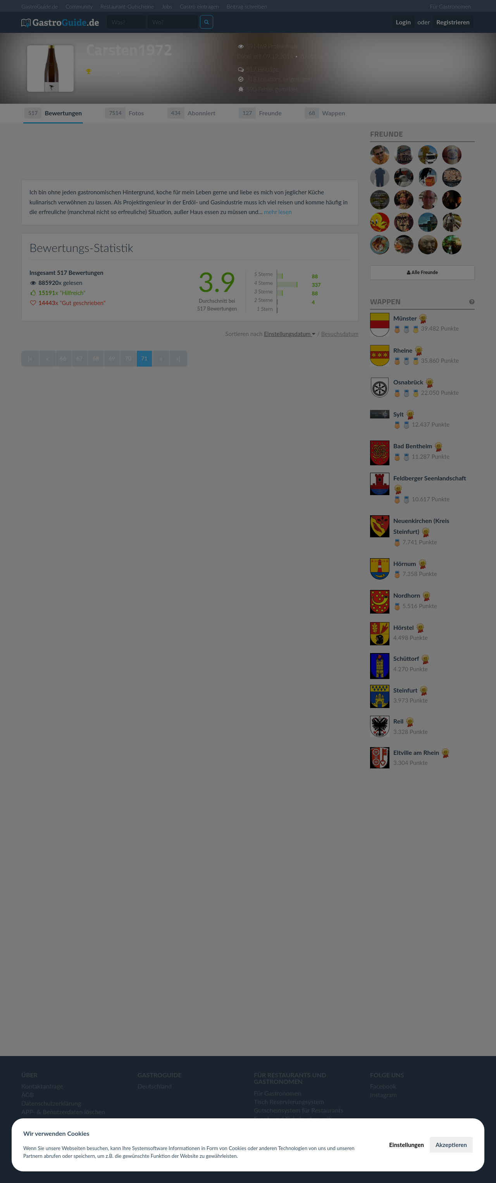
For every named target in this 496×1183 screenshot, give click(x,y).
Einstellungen (406, 1144)
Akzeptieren (451, 1144)
